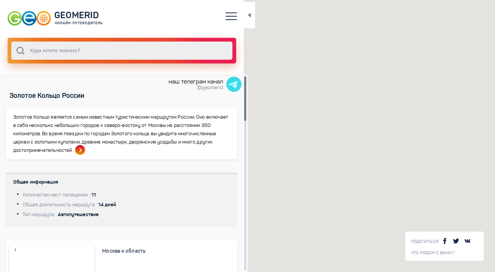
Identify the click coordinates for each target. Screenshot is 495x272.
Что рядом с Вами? (433, 253)
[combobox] (102, 51)
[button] (378, 167)
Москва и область (108, 259)
